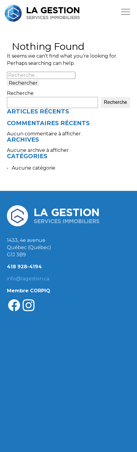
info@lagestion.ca (28, 279)
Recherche (20, 93)
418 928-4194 (24, 267)
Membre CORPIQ (28, 291)
